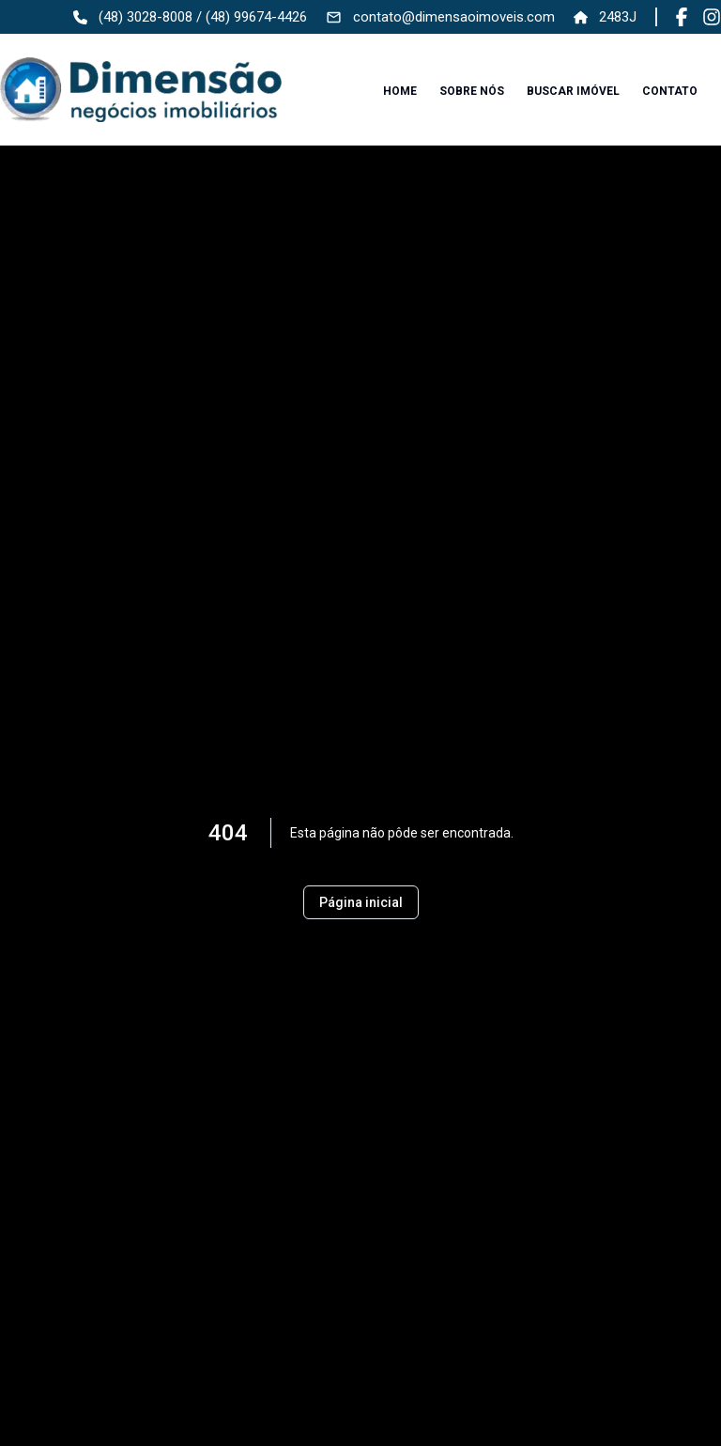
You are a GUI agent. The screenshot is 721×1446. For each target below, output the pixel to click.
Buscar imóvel (573, 91)
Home (400, 91)
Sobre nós (471, 91)
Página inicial (361, 902)
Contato (670, 91)
